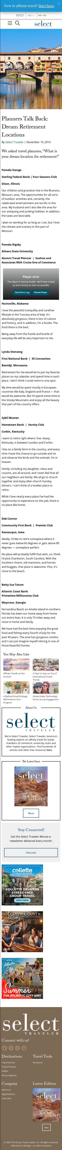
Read (31, 814)
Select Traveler (14, 142)
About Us (6, 1089)
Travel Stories (8, 1062)
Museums (37, 1062)
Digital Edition (8, 1094)
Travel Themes (9, 1066)
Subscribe (31, 853)
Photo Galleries (9, 1075)
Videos (5, 1071)
